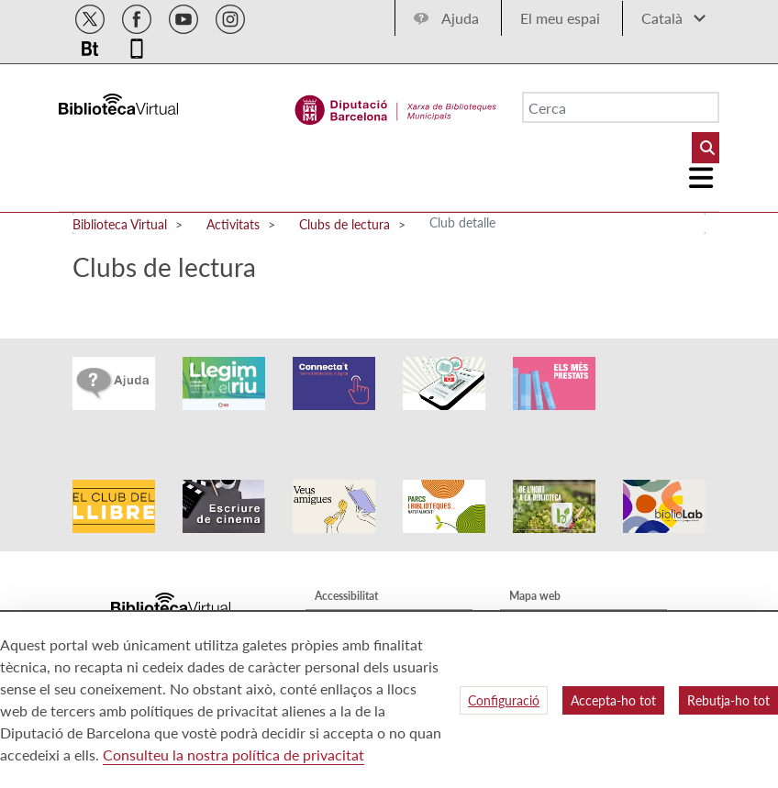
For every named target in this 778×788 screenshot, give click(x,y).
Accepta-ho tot (613, 700)
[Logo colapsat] (702, 178)
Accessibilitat (346, 567)
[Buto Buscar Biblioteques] (705, 147)
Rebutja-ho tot (728, 700)
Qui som (529, 594)
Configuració (503, 700)
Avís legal (337, 594)
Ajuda (460, 18)
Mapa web (535, 567)
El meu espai (560, 18)
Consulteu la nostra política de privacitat (233, 754)
